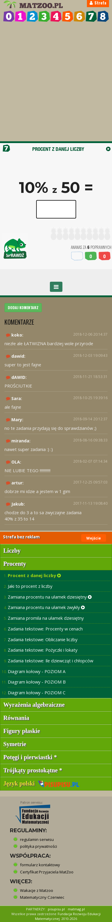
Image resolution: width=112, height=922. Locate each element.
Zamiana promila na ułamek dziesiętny (46, 618)
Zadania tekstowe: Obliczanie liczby (42, 639)
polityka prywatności (38, 846)
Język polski (41, 783)
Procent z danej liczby (34, 575)
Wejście (93, 538)
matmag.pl (76, 909)
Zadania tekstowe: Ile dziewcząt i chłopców (50, 661)
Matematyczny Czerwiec (42, 897)
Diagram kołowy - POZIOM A (36, 671)
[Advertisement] (56, 82)
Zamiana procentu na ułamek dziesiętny (50, 597)
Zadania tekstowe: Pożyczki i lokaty (42, 650)
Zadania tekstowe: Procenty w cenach (45, 629)
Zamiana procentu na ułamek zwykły (46, 607)
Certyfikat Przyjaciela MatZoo (46, 872)
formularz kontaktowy (40, 864)
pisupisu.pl (56, 909)
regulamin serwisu (37, 839)
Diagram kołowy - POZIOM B (37, 682)
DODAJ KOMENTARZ (23, 307)
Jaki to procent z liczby (30, 586)
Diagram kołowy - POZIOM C (36, 692)
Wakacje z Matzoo (36, 890)
